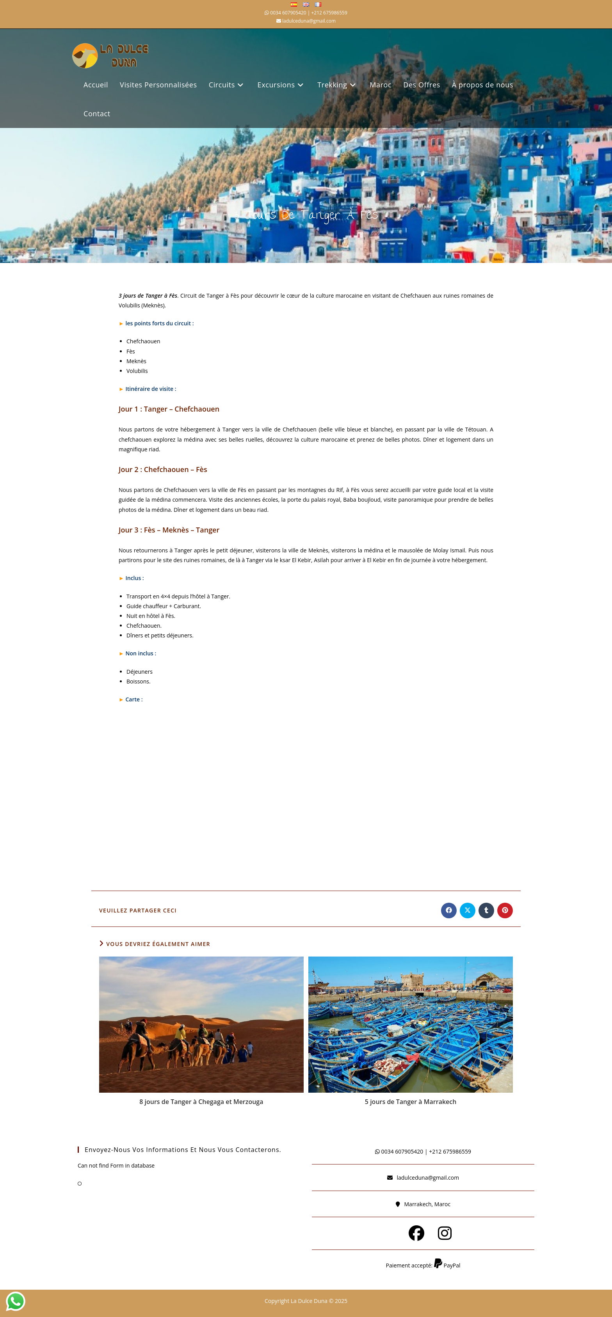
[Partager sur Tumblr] (486, 910)
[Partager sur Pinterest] (505, 910)
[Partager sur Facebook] (449, 910)
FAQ (90, 1183)
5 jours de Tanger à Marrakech (411, 1101)
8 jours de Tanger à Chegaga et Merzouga (201, 1101)
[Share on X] (467, 910)
